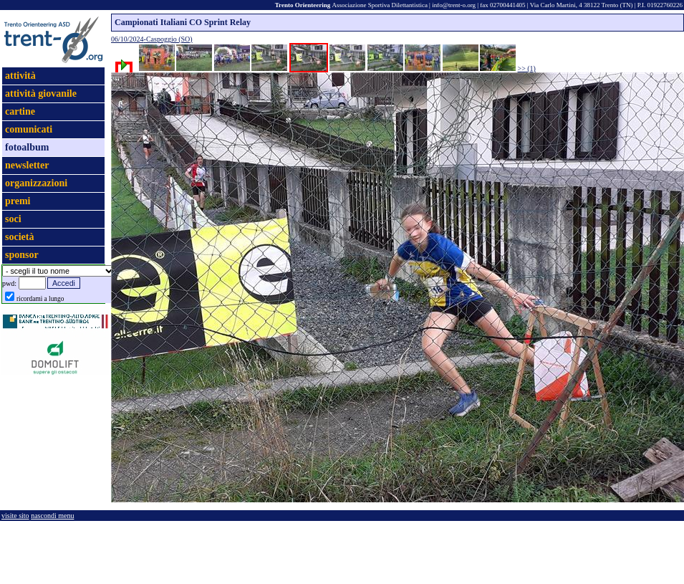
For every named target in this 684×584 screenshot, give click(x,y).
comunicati (28, 129)
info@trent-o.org (454, 5)
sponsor (22, 254)
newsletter (27, 165)
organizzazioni (36, 183)
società (19, 236)
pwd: (9, 283)
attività (20, 75)
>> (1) (527, 68)
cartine (20, 111)
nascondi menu (52, 516)
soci (13, 219)
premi (18, 201)
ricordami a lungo (40, 298)
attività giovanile (41, 93)
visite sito (15, 516)
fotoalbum (27, 147)
